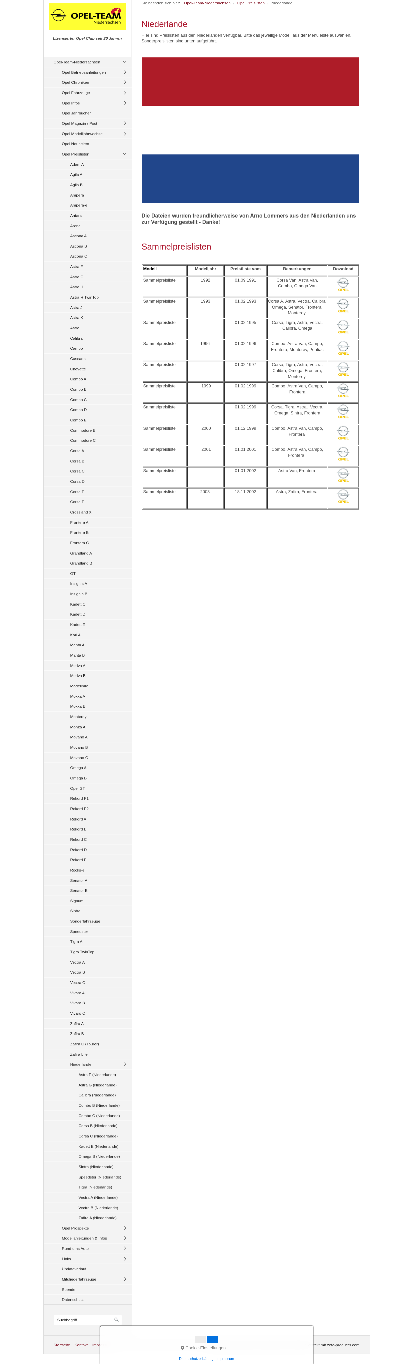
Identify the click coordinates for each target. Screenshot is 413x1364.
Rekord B (78, 829)
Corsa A (77, 450)
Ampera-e (79, 205)
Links (66, 1259)
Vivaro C (77, 1013)
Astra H (76, 287)
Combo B (78, 389)
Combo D (78, 409)
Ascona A (78, 236)
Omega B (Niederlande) (99, 1156)
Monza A (78, 727)
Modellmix (79, 686)
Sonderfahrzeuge (85, 921)
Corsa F (77, 501)
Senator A (79, 880)
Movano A (79, 737)
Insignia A (78, 583)
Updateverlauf (74, 1269)
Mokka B (78, 706)
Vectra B (77, 972)
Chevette (78, 369)
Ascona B (78, 246)
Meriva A (78, 665)
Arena (75, 226)
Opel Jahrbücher (76, 113)
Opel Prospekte (75, 1228)
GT (73, 573)
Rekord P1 (79, 798)
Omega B (78, 778)
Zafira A (77, 1023)
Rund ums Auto (75, 1248)
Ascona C (78, 256)
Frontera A (79, 522)
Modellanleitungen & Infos (84, 1238)
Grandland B (81, 563)
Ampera (77, 195)
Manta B (77, 655)
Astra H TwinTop (84, 297)
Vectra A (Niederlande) (98, 1197)
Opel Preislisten (75, 154)
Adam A (77, 164)
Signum (77, 901)
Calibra (76, 338)
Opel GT (77, 788)
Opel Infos (71, 103)
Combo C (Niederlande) (99, 1115)
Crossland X (81, 512)
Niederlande (80, 1064)
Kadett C (78, 604)
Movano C (79, 757)
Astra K (76, 317)
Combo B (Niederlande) (99, 1105)
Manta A (77, 645)
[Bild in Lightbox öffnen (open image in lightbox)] (251, 130)
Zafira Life (79, 1054)
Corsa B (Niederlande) (98, 1125)
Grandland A (81, 553)
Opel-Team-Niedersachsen (77, 62)
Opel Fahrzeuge (76, 92)
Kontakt (81, 1345)
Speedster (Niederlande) (100, 1177)
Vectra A (77, 962)
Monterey (78, 716)
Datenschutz (73, 1299)
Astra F (76, 266)
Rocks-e (77, 870)
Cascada (78, 358)
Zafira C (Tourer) (84, 1044)
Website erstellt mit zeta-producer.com (326, 1345)
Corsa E (77, 491)
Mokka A (77, 696)
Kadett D (78, 614)
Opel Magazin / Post (79, 123)
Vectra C (77, 982)
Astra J (76, 307)
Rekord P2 (79, 808)
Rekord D (78, 849)
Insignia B (79, 594)
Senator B (79, 890)
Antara (76, 215)
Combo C (78, 399)
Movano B (79, 747)
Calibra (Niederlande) (97, 1095)
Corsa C (77, 471)
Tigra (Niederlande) (95, 1187)
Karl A (75, 635)
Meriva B (78, 675)
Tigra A (76, 941)
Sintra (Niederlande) (96, 1166)
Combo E (78, 420)
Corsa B (77, 461)
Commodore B (83, 430)
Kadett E (77, 624)
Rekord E (78, 860)
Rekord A (78, 819)
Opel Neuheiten (75, 143)
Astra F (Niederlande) (97, 1074)
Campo (76, 348)
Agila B (76, 185)
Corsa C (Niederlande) (98, 1136)
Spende (69, 1289)
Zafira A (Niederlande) (98, 1218)
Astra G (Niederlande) (98, 1085)
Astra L (76, 328)
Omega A (78, 767)
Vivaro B (77, 1003)
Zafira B (77, 1033)
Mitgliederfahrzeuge (79, 1279)
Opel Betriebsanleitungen (84, 72)
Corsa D (77, 481)
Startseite (62, 1345)
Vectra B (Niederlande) (98, 1208)
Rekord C (78, 839)
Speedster (79, 931)
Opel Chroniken (75, 82)
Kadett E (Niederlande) (99, 1146)
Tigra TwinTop (82, 952)
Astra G (77, 277)
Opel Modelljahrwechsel (83, 133)
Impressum (102, 1345)
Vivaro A (77, 993)
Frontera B (79, 532)
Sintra (75, 911)
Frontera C (79, 543)
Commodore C (83, 440)
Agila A (76, 174)
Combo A (78, 379)
